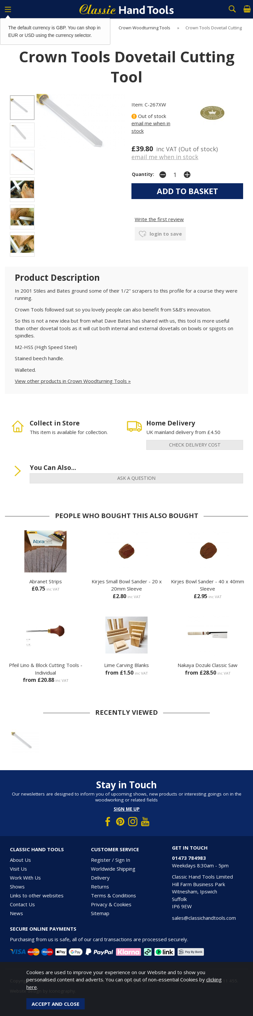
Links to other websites (37, 895)
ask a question (136, 478)
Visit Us (18, 868)
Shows (17, 886)
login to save (160, 234)
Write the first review (159, 219)
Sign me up (127, 809)
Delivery (100, 877)
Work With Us (25, 877)
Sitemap (100, 913)
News (16, 913)
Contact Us (22, 904)
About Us (20, 859)
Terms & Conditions (113, 895)
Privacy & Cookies (111, 904)
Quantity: (143, 174)
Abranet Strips (45, 581)
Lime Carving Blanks (126, 665)
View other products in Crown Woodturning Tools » (73, 381)
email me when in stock (164, 157)
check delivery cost (195, 445)
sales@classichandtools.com (204, 917)
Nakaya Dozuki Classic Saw (208, 665)
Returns (100, 886)
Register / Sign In (110, 859)
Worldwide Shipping (113, 868)
